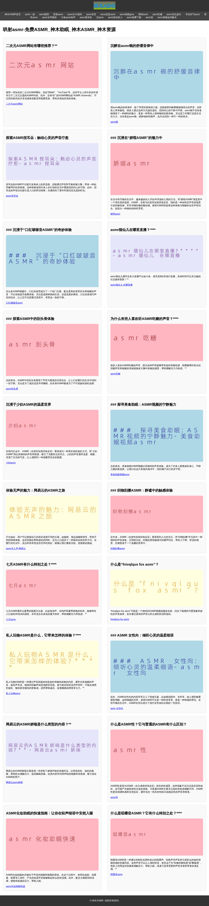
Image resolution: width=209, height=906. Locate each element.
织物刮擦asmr (117, 548)
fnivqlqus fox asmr (119, 619)
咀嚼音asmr (116, 874)
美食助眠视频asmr (120, 474)
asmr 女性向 (116, 708)
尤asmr (100, 17)
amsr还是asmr (107, 14)
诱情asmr (143, 14)
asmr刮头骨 (12, 389)
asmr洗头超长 (174, 14)
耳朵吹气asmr (192, 14)
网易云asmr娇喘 (14, 782)
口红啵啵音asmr (14, 303)
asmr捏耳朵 (12, 196)
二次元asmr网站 (14, 104)
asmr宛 (149, 17)
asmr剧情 (44, 14)
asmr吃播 (157, 14)
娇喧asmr (115, 214)
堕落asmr (58, 14)
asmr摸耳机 (86, 17)
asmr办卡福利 (74, 14)
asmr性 (114, 797)
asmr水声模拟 (49, 17)
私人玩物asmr (13, 693)
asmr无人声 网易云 (16, 548)
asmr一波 (30, 14)
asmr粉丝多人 (115, 17)
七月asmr (11, 619)
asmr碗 (114, 122)
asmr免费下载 (134, 17)
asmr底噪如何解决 (167, 17)
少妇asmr (11, 463)
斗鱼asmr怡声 (68, 17)
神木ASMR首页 (13, 14)
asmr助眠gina (127, 14)
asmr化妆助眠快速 (15, 886)
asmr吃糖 (115, 374)
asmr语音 (91, 14)
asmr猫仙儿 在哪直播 (121, 285)
